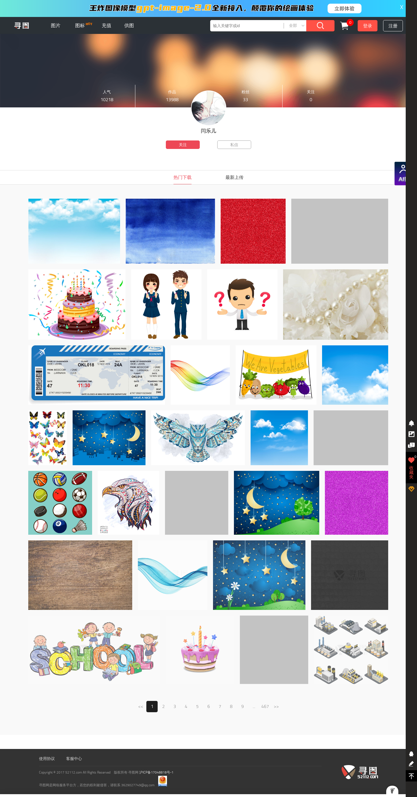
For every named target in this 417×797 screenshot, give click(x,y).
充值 (106, 25)
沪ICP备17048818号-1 (156, 772)
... (254, 706)
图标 (83, 25)
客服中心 (74, 758)
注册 (393, 26)
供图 (129, 25)
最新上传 (234, 177)
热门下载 (182, 177)
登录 (367, 26)
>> (276, 706)
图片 (55, 25)
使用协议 (47, 758)
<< (140, 706)
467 (265, 706)
